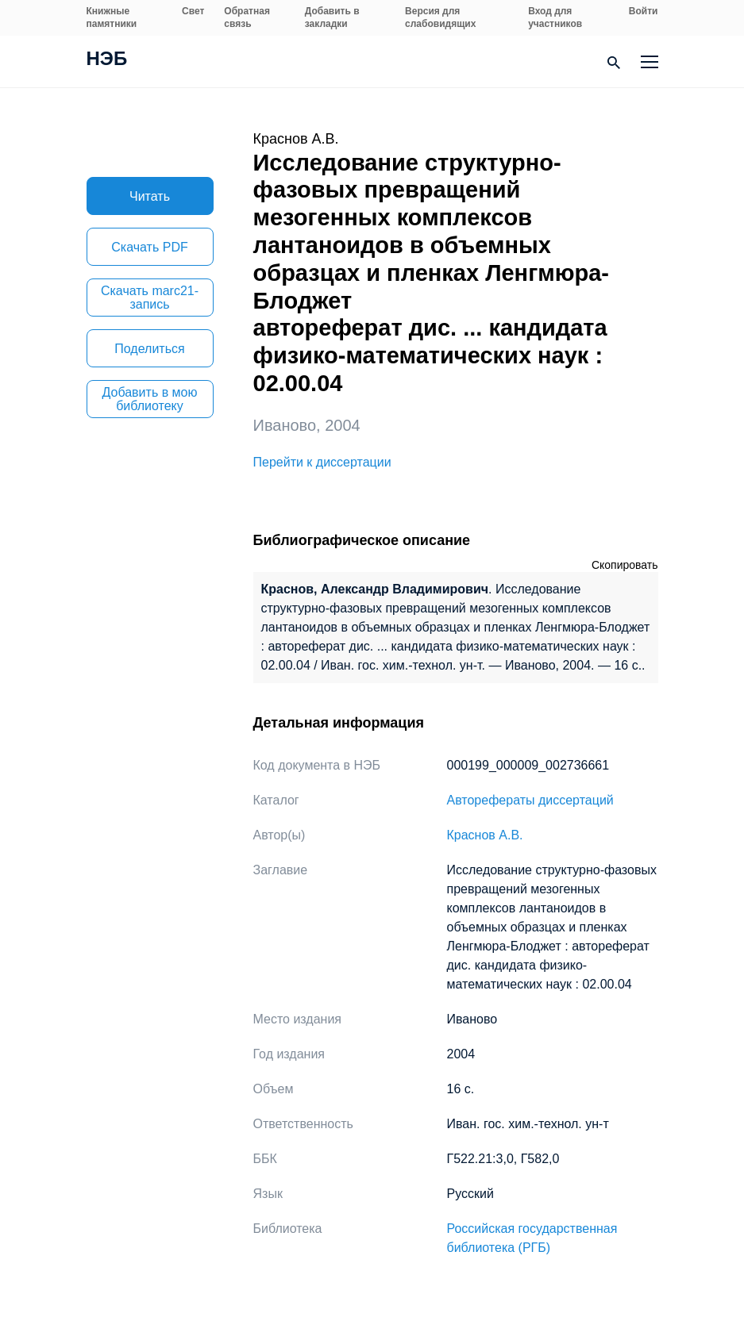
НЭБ (107, 60)
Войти (643, 11)
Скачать (149, 247)
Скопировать (625, 565)
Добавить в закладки (332, 17)
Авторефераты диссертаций (530, 800)
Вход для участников (555, 17)
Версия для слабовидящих (440, 17)
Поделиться (149, 348)
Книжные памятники (112, 17)
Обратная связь (247, 17)
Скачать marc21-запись (150, 297)
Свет (193, 11)
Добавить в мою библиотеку (150, 399)
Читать (149, 196)
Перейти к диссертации (322, 462)
